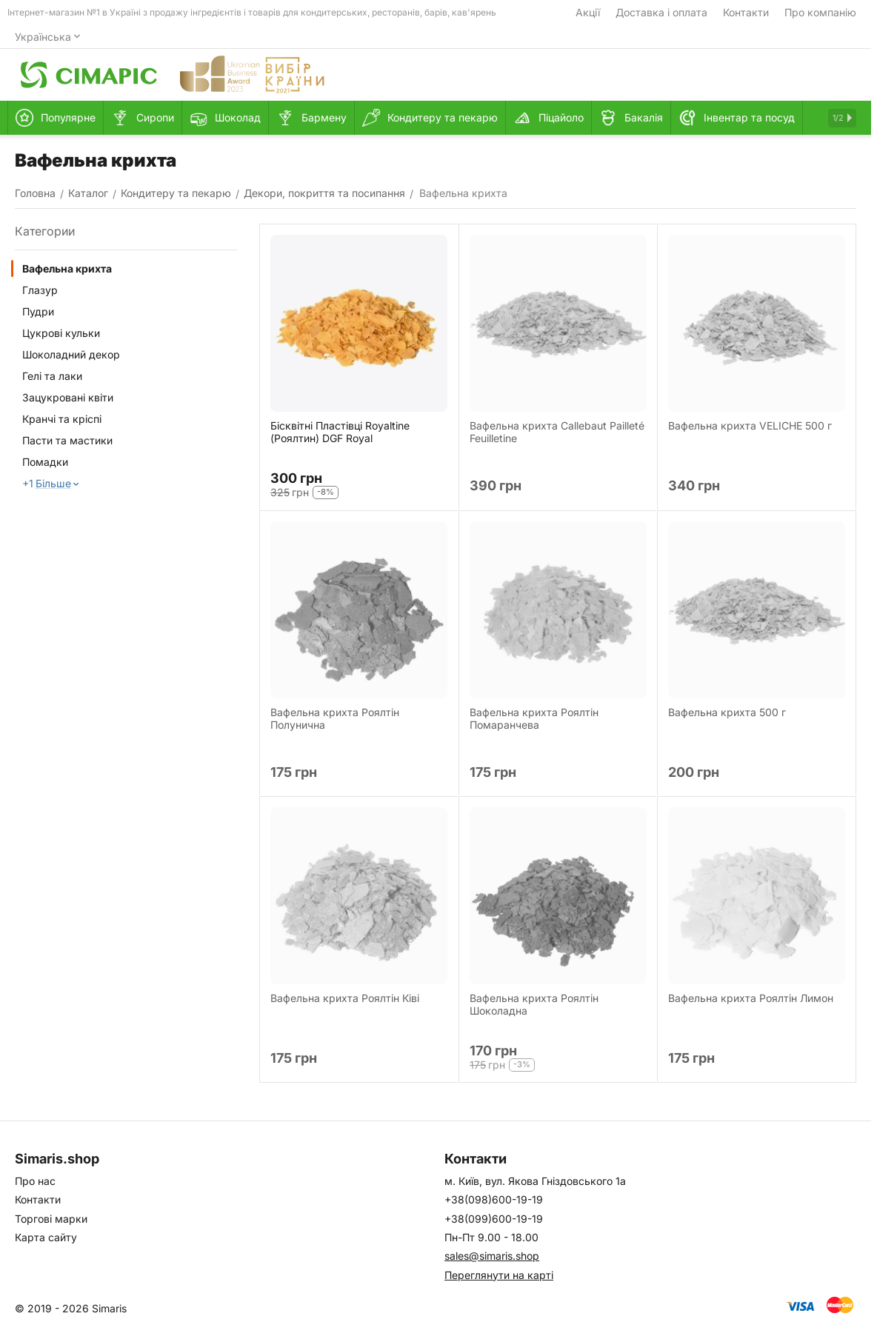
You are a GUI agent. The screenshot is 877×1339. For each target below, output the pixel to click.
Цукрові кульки (61, 333)
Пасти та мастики (67, 440)
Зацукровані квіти (67, 397)
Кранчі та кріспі (61, 419)
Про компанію (820, 12)
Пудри (38, 311)
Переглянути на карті (498, 1275)
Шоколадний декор (71, 354)
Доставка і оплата (661, 12)
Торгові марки (51, 1218)
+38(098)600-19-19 (493, 1199)
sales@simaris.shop (491, 1255)
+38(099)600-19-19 (493, 1218)
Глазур (40, 290)
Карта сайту (46, 1237)
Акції (588, 12)
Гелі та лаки (52, 376)
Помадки (45, 461)
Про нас (35, 1181)
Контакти (746, 12)
